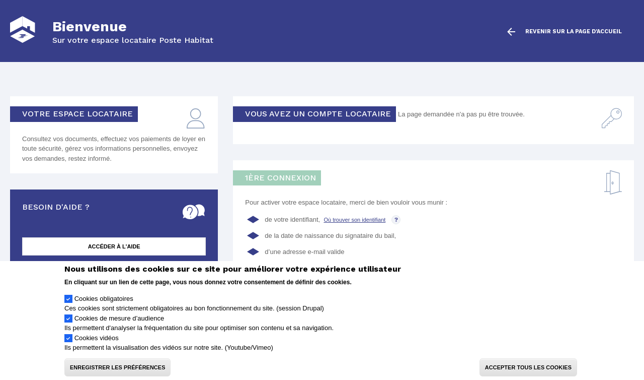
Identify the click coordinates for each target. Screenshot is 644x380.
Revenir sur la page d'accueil (573, 32)
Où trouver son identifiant (354, 220)
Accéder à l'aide (114, 246)
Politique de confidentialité (391, 290)
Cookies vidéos (96, 346)
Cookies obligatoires (103, 307)
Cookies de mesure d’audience (119, 327)
